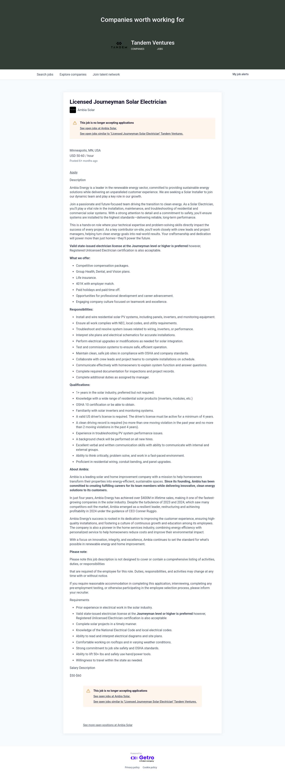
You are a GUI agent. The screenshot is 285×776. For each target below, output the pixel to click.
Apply (74, 172)
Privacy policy (132, 767)
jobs (45, 74)
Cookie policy (150, 767)
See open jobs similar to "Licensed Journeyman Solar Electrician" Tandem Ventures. (131, 133)
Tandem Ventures (153, 42)
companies (73, 74)
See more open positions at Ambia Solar (107, 725)
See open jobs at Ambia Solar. (98, 128)
